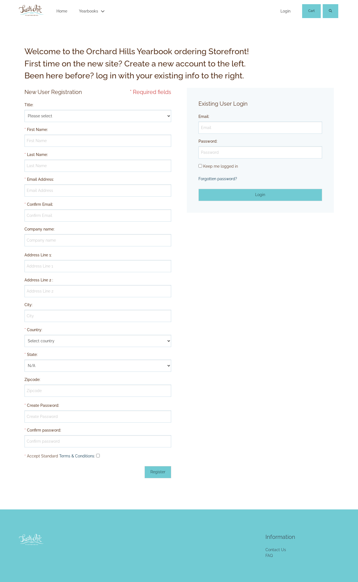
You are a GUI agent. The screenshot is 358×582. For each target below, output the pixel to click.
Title (28, 105)
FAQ (269, 555)
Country (34, 330)
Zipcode (31, 379)
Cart (311, 11)
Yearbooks (88, 11)
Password (207, 141)
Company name (39, 229)
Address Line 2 (37, 280)
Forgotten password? (217, 179)
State (32, 354)
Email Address (40, 179)
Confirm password (43, 430)
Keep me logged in (220, 166)
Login (285, 11)
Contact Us (275, 550)
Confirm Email (39, 204)
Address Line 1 (37, 255)
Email (203, 116)
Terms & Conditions (76, 456)
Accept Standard (42, 456)
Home (61, 11)
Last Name (37, 154)
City (28, 305)
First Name (37, 129)
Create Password (42, 405)
